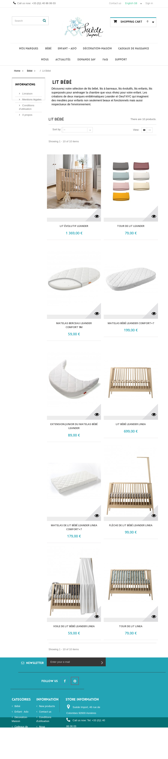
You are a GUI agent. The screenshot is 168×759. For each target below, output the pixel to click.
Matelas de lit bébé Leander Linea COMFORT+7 (74, 527)
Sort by (56, 129)
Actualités (62, 59)
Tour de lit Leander (130, 226)
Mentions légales (31, 97)
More (54, 108)
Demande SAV (86, 59)
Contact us (115, 3)
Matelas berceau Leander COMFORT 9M (74, 325)
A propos (27, 113)
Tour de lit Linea (130, 626)
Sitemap (44, 741)
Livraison (27, 92)
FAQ (105, 59)
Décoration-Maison (97, 48)
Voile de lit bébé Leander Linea (74, 626)
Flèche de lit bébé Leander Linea (130, 525)
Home (17, 70)
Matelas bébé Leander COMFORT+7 (131, 323)
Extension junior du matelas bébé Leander (74, 426)
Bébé (48, 48)
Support (121, 59)
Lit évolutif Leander (74, 226)
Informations (25, 84)
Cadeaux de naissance (133, 48)
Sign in (149, 3)
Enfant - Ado (67, 48)
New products (47, 706)
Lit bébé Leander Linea (131, 424)
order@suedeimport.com (80, 739)
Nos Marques (28, 48)
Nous (45, 59)
